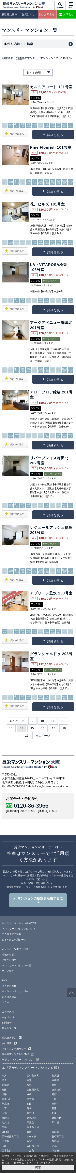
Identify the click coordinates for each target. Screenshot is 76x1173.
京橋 (4, 1127)
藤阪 (29, 1131)
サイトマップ (9, 1028)
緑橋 (29, 1094)
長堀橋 (55, 1141)
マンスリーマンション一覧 (16, 965)
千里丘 (30, 1122)
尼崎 (29, 1108)
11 (53, 721)
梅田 (4, 1089)
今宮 (4, 1108)
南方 (4, 1075)
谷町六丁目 (33, 1145)
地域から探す (9, 954)
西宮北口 (7, 1150)
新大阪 (55, 1075)
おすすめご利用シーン (14, 939)
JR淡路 (6, 1131)
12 (63, 721)
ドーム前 (31, 1136)
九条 (54, 1113)
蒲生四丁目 (33, 1127)
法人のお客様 (9, 986)
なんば (5, 1122)
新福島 (5, 1085)
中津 (29, 1080)
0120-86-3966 (31, 805)
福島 (29, 1085)
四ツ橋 (55, 1122)
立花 (54, 1145)
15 (32, 728)
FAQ (4, 980)
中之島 (30, 1150)
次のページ (43, 735)
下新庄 (55, 1150)
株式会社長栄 (9, 1037)
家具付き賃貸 (9, 996)
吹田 (29, 1103)
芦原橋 (5, 1103)
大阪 (54, 1085)
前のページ (17, 721)
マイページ (8, 1017)
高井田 (30, 1113)
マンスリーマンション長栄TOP (19, 923)
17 (53, 728)
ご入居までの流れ (11, 934)
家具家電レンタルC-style (15, 1054)
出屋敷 (5, 1141)
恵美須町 (56, 1089)
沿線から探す (9, 960)
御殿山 (5, 1117)
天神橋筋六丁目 (10, 1136)
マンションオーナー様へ (15, 991)
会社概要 (7, 1043)
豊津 (54, 1108)
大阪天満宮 (33, 1089)
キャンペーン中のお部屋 (15, 949)
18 (64, 728)
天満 (4, 1113)
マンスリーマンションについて (19, 928)
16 (43, 728)
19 (26, 735)
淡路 (4, 1094)
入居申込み (8, 1011)
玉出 (4, 1145)
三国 (54, 1099)
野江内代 (56, 1117)
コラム (5, 1002)
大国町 (55, 1131)
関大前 (30, 1099)
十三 (54, 1127)
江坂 (4, 1080)
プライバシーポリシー (14, 1048)
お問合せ (7, 1022)
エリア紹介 (8, 971)
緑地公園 (31, 1117)
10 (42, 721)
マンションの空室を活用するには (40, 900)
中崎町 (55, 1080)
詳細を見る (55, 135)
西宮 (29, 1141)
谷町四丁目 (58, 1136)
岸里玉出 (7, 1099)
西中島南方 (33, 1075)
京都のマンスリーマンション (17, 1059)
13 (11, 728)
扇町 (54, 1094)
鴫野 (54, 1103)
